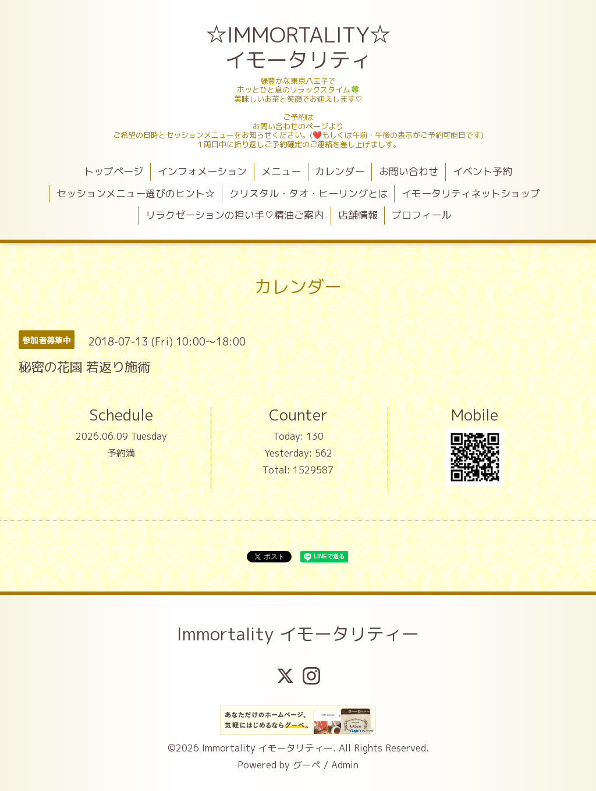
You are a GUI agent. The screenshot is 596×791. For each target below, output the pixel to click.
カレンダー (339, 171)
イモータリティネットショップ (471, 193)
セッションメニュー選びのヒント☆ (135, 193)
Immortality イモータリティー (298, 634)
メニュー (281, 171)
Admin (345, 764)
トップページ (113, 171)
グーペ (307, 764)
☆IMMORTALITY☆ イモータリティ (299, 47)
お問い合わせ (408, 171)
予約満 (121, 453)
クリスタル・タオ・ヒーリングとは (308, 193)
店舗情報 (358, 215)
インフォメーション (202, 171)
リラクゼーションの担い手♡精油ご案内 (235, 215)
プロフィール (421, 215)
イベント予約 (482, 171)
